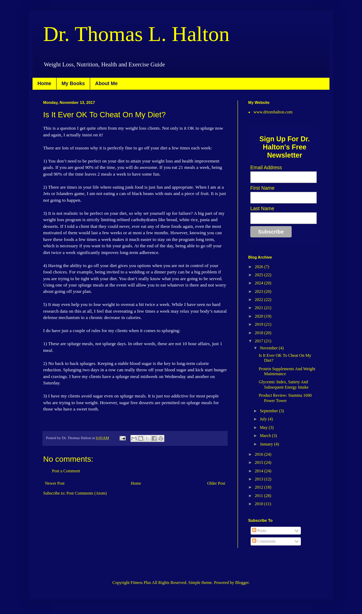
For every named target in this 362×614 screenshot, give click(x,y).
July (264, 419)
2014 (259, 470)
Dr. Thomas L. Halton (136, 34)
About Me (106, 83)
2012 (259, 487)
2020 (259, 316)
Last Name (262, 208)
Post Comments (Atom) (86, 493)
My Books (73, 83)
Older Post (216, 483)
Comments (264, 541)
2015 (259, 462)
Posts (259, 530)
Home (44, 83)
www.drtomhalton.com (273, 112)
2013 (259, 479)
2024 (259, 283)
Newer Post (55, 483)
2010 (259, 503)
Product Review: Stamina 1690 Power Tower (285, 398)
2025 (259, 274)
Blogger (242, 582)
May (264, 427)
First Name (262, 188)
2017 (259, 340)
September (269, 410)
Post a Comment (66, 470)
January (267, 444)
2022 (259, 299)
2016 (259, 454)
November (269, 348)
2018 (259, 332)
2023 (259, 291)
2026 (259, 266)
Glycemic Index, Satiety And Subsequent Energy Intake (284, 384)
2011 (259, 495)
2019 (259, 324)
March (266, 435)
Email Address (266, 167)
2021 (259, 307)
